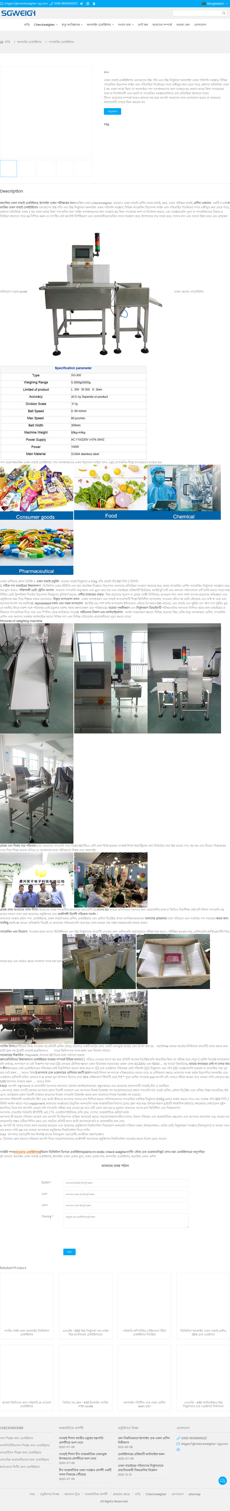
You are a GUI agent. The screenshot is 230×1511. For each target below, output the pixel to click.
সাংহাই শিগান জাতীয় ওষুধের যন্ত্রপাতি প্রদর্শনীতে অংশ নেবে (81, 1440)
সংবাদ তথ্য (124, 25)
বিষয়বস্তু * (48, 1216)
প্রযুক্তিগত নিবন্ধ (49, 1494)
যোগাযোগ (200, 25)
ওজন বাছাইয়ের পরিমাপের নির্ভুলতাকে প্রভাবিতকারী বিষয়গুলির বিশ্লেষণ (140, 1468)
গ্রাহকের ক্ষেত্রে (121, 1494)
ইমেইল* (46, 1183)
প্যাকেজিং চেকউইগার (61, 42)
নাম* (45, 1194)
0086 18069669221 (65, 3)
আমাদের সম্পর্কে (162, 25)
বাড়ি (27, 25)
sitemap (195, 1494)
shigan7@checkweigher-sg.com (26, 3)
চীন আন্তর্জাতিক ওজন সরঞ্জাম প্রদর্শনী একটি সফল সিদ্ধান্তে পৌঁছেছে (85, 1472)
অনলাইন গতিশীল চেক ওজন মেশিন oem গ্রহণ (144, 1404)
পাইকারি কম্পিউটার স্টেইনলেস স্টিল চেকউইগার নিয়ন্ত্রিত (144, 1332)
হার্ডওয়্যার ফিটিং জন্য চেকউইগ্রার (20, 1467)
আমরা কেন (183, 25)
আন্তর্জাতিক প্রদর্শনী (96, 1494)
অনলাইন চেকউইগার (99, 25)
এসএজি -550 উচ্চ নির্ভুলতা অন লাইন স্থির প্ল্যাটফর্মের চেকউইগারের (85, 1332)
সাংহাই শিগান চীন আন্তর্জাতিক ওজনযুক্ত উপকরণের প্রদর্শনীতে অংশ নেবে (83, 1456)
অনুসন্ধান (112, 111)
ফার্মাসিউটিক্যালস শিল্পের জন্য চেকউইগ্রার (25, 1445)
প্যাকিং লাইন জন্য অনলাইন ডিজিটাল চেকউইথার (26, 1332)
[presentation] (69, 1239)
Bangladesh (217, 3)
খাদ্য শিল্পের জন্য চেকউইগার (16, 1438)
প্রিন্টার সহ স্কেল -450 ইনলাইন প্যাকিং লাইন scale (85, 1404)
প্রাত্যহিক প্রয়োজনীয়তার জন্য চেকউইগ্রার (24, 1460)
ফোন (45, 1205)
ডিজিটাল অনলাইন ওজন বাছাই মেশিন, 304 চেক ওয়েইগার (203, 1332)
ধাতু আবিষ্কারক (71, 25)
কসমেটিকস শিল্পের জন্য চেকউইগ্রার (20, 1452)
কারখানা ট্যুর (72, 1494)
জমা (69, 1251)
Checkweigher (44, 25)
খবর (32, 1494)
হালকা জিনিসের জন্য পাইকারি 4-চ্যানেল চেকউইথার (26, 1404)
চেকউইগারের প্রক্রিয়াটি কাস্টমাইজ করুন (141, 1454)
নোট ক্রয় (143, 25)
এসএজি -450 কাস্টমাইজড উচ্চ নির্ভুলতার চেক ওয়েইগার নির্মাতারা (203, 1404)
